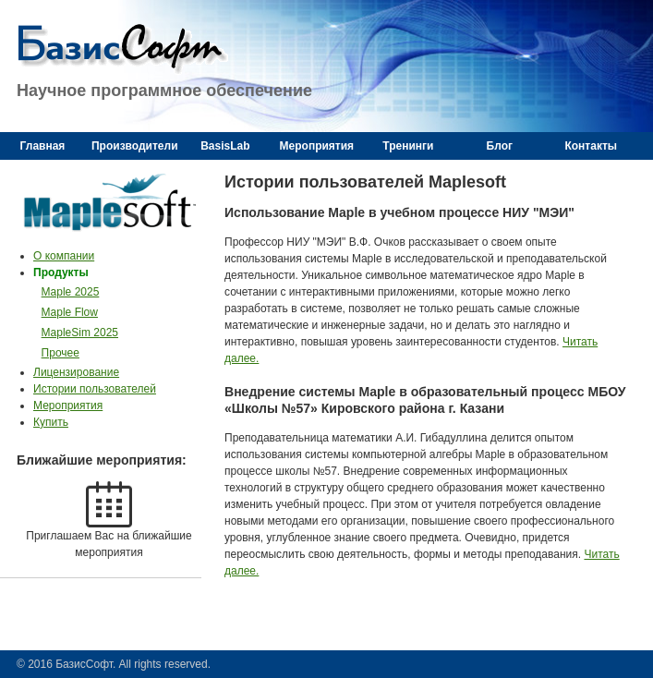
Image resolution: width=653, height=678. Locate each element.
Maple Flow (70, 312)
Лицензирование (76, 372)
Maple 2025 (71, 291)
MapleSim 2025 (80, 332)
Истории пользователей (94, 388)
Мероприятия (68, 405)
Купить (50, 422)
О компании (63, 255)
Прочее (60, 352)
